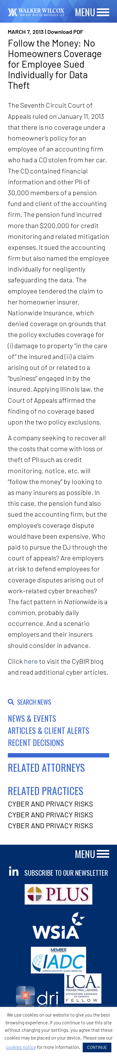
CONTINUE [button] (97, 1047)
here (31, 661)
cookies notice (21, 1047)
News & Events (32, 718)
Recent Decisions (36, 742)
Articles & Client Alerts (48, 730)
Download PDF (65, 31)
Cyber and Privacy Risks (50, 803)
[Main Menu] (103, 12)
